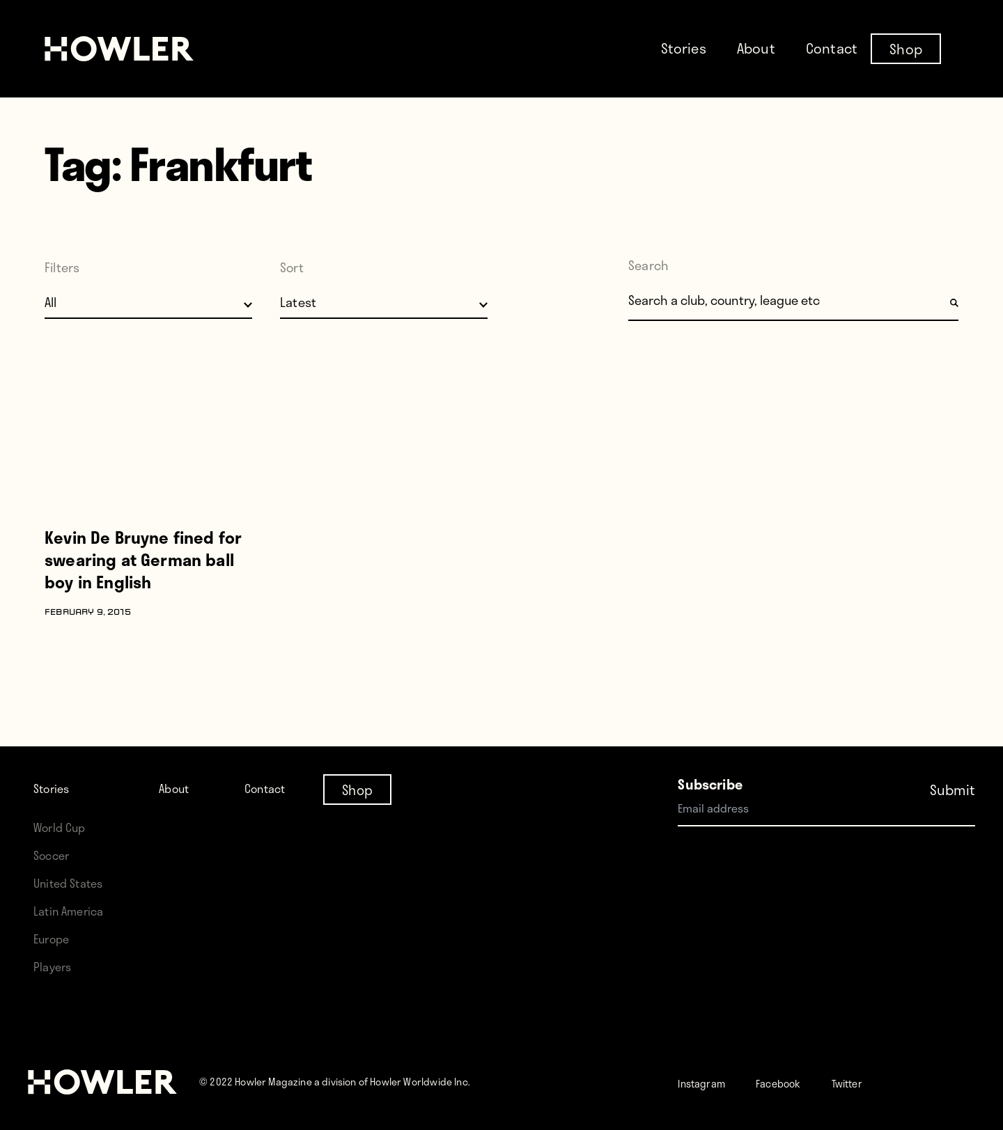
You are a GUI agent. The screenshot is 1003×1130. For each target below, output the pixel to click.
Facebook (801, 1082)
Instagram (709, 1082)
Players (55, 966)
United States (73, 882)
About (756, 48)
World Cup (64, 827)
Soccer (55, 855)
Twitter (883, 1082)
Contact (831, 48)
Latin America (74, 910)
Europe (55, 938)
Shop (905, 48)
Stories (683, 48)
